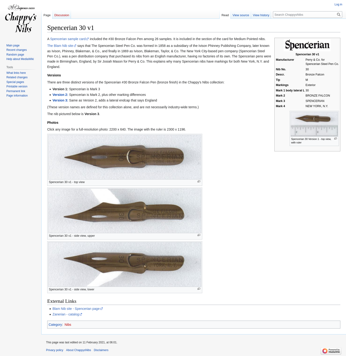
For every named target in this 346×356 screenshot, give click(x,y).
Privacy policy (54, 350)
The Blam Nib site (60, 46)
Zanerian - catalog (65, 314)
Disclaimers (101, 350)
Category (55, 324)
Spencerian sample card (68, 39)
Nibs (68, 324)
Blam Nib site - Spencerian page (76, 309)
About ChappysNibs (78, 350)
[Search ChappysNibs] (307, 14)
